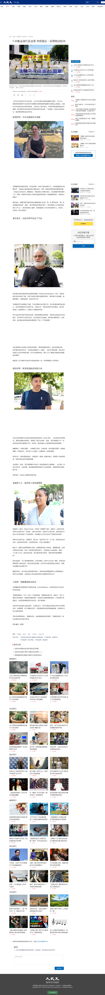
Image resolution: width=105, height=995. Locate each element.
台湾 (35, 6)
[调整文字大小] (34, 95)
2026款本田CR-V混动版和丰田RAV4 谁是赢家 (84, 90)
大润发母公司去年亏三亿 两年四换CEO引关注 (84, 70)
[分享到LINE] (18, 95)
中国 (13, 6)
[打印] (30, 95)
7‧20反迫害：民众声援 (26, 640)
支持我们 (83, 223)
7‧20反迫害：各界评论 (51, 637)
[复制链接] (26, 95)
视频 (52, 6)
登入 (103, 2)
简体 (18, 2)
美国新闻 (19, 36)
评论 (30, 6)
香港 (41, 6)
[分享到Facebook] (14, 95)
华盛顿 (19, 634)
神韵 (93, 6)
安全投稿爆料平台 (43, 941)
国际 (24, 6)
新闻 (14, 36)
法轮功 (35, 634)
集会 (24, 634)
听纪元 (59, 6)
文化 (82, 6)
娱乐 (76, 6)
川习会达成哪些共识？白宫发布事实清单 (84, 75)
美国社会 (24, 36)
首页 (2, 6)
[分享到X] (22, 95)
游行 (29, 634)
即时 (7, 6)
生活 (87, 6)
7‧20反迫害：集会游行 (41, 640)
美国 (18, 6)
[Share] (10, 680)
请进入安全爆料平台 (83, 155)
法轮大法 (41, 634)
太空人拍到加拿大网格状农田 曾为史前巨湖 (84, 65)
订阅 (83, 246)
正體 (15, 2)
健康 (47, 6)
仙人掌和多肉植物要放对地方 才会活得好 (84, 85)
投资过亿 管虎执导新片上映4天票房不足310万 (84, 80)
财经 (65, 6)
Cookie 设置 (52, 992)
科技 (70, 6)
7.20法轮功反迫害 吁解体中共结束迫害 (31, 637)
